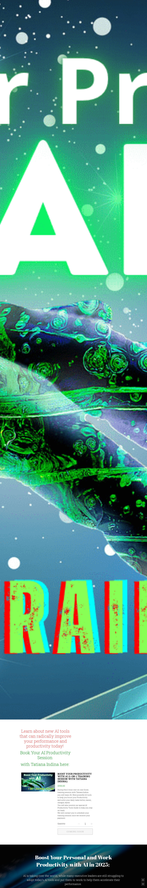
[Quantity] (105, 801)
